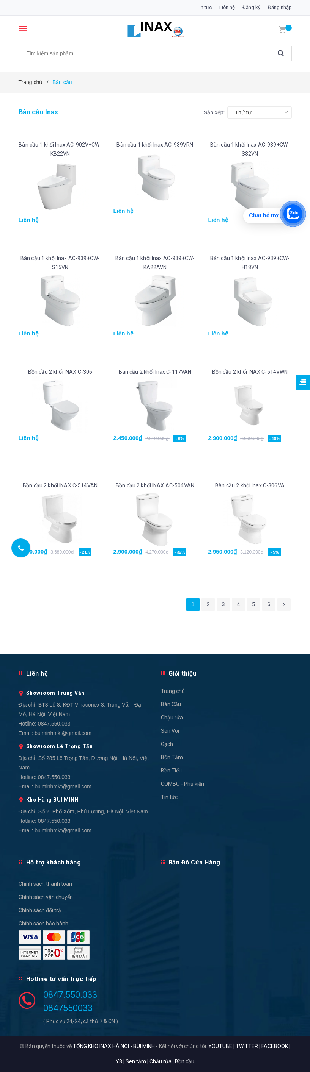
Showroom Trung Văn (55, 693)
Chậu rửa (172, 718)
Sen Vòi (170, 731)
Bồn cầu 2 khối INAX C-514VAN (60, 485)
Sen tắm (136, 1061)
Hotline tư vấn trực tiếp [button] (61, 979)
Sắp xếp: (214, 112)
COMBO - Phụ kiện (182, 784)
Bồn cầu (184, 1061)
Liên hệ (227, 7)
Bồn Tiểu (171, 771)
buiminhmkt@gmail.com (63, 733)
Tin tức (204, 7)
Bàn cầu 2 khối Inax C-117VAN (155, 372)
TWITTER (247, 1046)
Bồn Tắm (172, 757)
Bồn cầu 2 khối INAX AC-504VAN (155, 485)
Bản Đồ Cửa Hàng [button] (194, 862)
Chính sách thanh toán (45, 884)
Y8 (119, 1061)
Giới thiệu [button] (182, 673)
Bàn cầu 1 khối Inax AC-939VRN (154, 145)
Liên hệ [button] (37, 673)
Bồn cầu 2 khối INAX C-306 (60, 372)
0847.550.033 (54, 724)
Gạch (167, 744)
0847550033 (68, 1008)
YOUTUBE (220, 1046)
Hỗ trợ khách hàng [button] (53, 862)
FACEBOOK (274, 1046)
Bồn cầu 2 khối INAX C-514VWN (250, 372)
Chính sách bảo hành (43, 924)
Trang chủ (173, 691)
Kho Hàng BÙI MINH (52, 800)
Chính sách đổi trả (40, 910)
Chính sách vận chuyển (46, 897)
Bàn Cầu (171, 704)
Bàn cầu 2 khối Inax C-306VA (250, 485)
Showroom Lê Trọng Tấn (59, 746)
